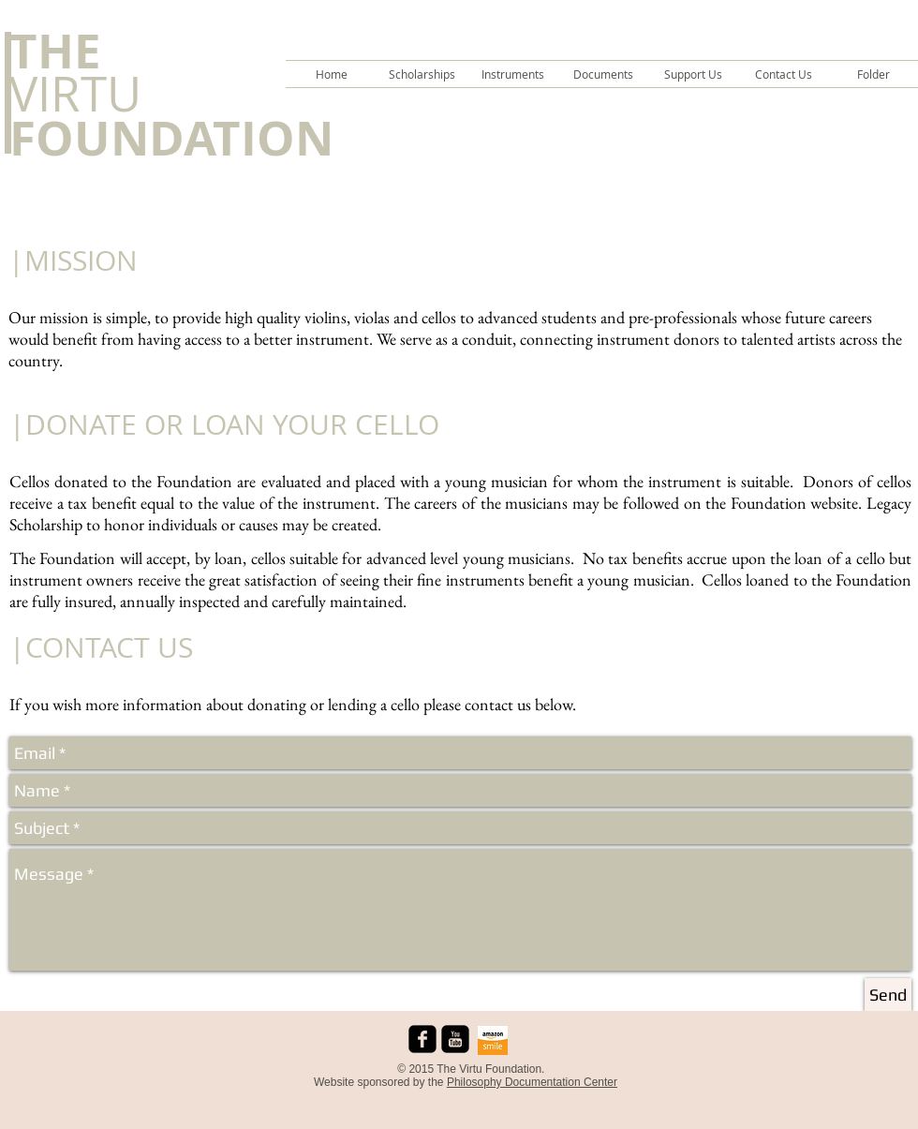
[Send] (888, 994)
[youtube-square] (455, 1039)
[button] (422, 74)
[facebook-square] (422, 1039)
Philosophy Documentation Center (532, 1082)
